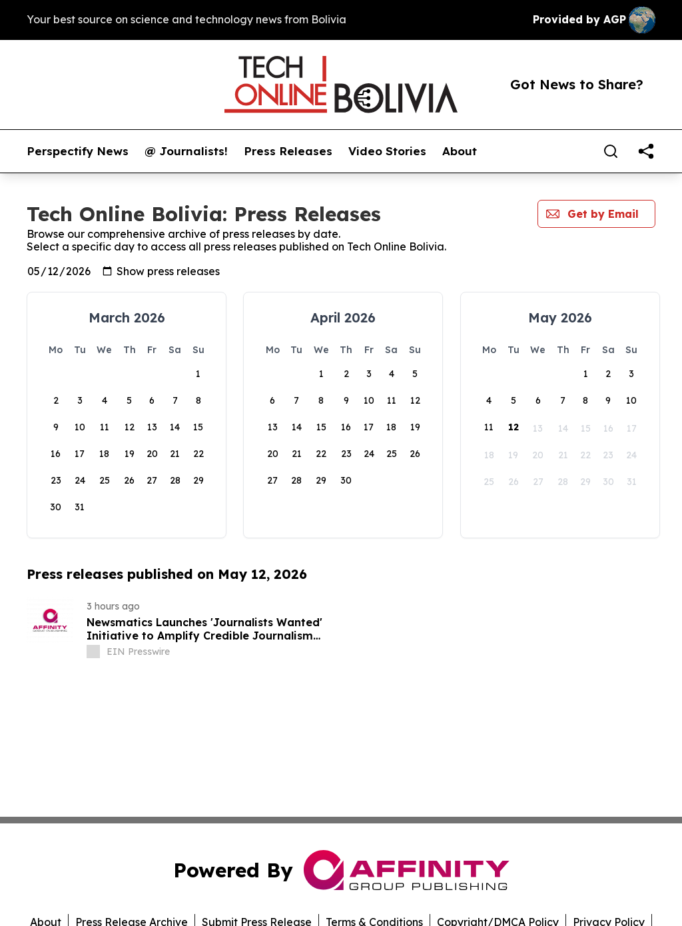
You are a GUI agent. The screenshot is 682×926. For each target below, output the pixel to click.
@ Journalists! (186, 151)
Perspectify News (78, 151)
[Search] (611, 151)
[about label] (93, 651)
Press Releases (288, 151)
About (459, 151)
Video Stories (387, 151)
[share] (646, 151)
